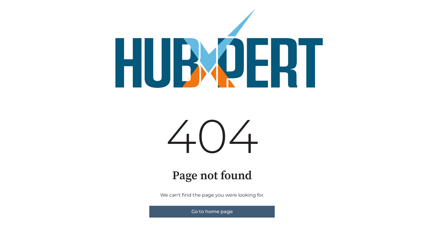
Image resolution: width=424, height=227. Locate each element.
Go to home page (212, 211)
